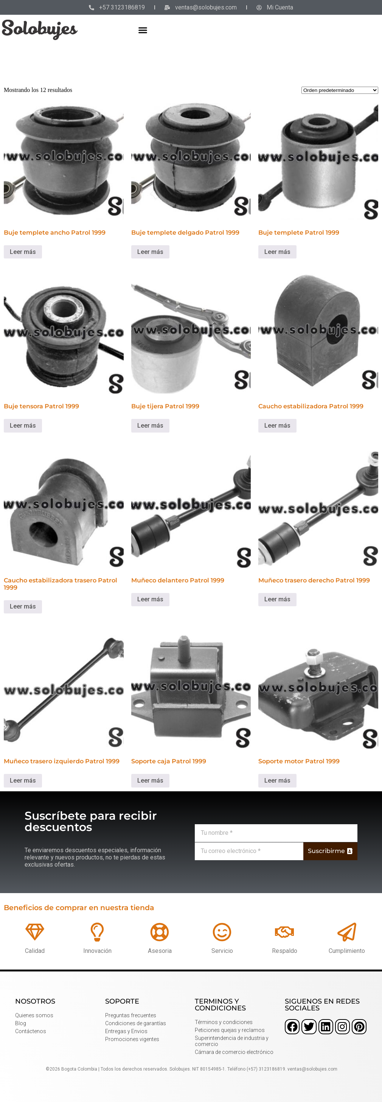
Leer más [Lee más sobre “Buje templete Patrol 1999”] (277, 251)
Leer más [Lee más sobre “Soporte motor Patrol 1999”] (277, 780)
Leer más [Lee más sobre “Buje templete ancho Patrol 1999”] (23, 251)
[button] (143, 30)
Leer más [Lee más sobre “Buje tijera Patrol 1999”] (150, 425)
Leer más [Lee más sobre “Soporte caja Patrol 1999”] (150, 780)
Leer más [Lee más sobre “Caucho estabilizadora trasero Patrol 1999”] (23, 606)
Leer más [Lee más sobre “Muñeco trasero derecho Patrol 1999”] (277, 599)
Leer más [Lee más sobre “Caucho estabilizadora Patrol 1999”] (277, 425)
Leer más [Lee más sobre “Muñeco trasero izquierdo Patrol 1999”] (23, 780)
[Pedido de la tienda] (339, 90)
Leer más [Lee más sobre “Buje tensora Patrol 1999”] (23, 425)
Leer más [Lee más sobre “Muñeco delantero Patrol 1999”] (150, 599)
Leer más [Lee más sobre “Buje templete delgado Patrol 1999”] (150, 251)
